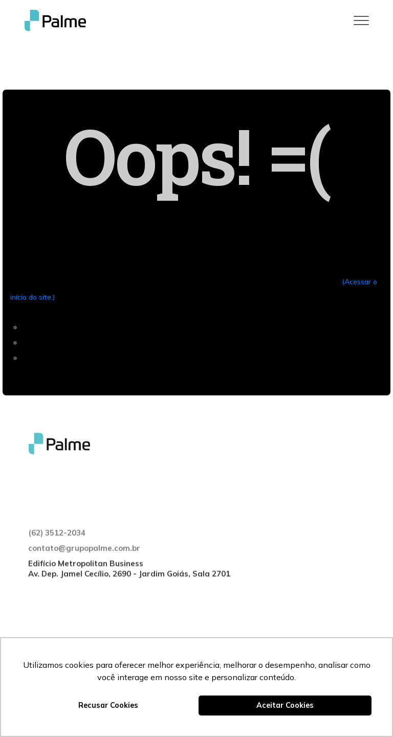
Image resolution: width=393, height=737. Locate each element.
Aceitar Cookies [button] (285, 705)
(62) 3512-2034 (56, 552)
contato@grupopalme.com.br (84, 567)
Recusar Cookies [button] (108, 705)
